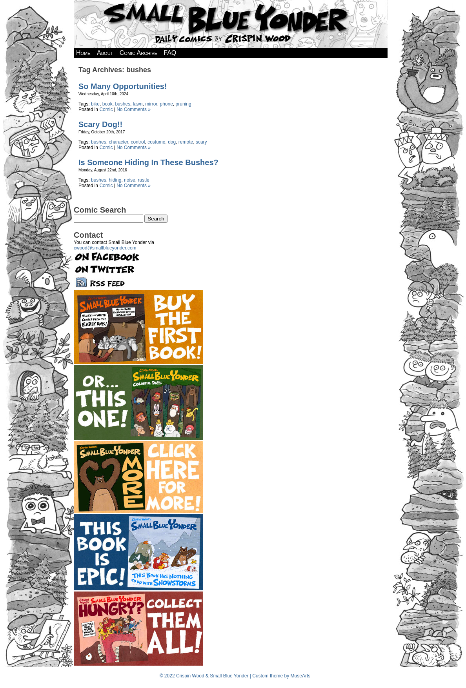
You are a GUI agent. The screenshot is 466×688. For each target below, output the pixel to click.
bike (95, 104)
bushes (122, 104)
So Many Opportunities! (122, 86)
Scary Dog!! (100, 124)
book (107, 104)
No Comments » (133, 109)
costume (156, 142)
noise (129, 180)
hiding (115, 180)
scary (201, 142)
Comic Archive (138, 52)
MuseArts (301, 676)
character (118, 142)
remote (185, 142)
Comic (106, 109)
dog (172, 142)
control (138, 142)
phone (166, 104)
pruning (183, 104)
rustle (143, 180)
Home (83, 52)
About (105, 52)
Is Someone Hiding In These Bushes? (148, 162)
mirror (151, 104)
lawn (138, 104)
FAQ (170, 52)
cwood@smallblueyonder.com (105, 248)
